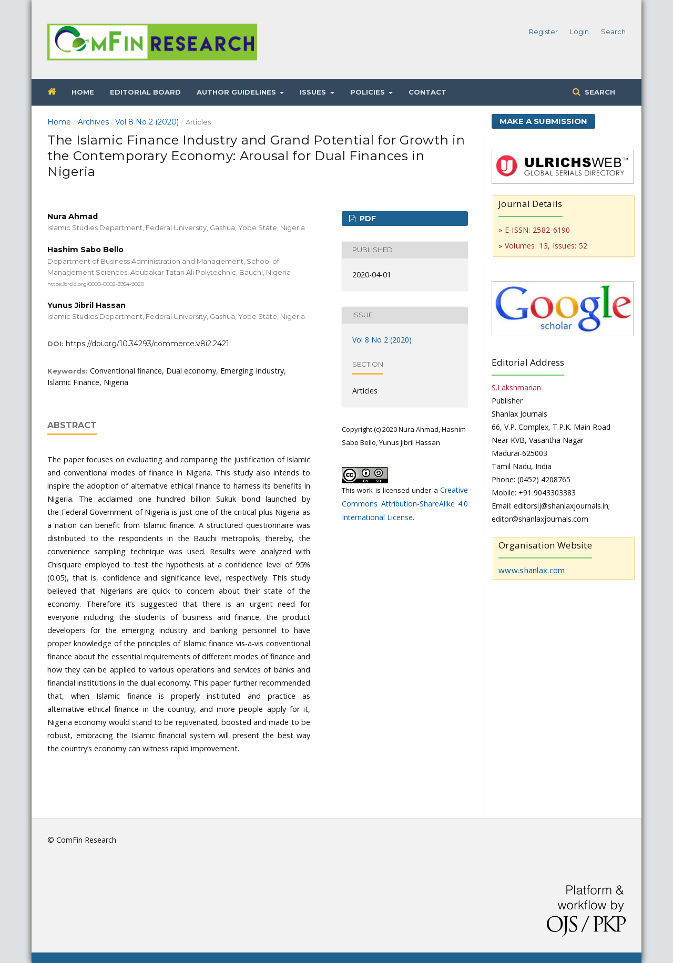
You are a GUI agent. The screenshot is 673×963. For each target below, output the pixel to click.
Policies (368, 92)
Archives (93, 122)
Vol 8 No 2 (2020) (147, 122)
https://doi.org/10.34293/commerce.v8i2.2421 (147, 343)
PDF (367, 218)
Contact (427, 92)
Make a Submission (543, 121)
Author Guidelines (237, 92)
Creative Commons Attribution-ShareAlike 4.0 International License (405, 503)
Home (83, 92)
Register (543, 31)
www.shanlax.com (531, 570)
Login (579, 31)
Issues (314, 92)
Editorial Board (145, 92)
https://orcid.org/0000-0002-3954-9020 (95, 284)
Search (599, 92)
